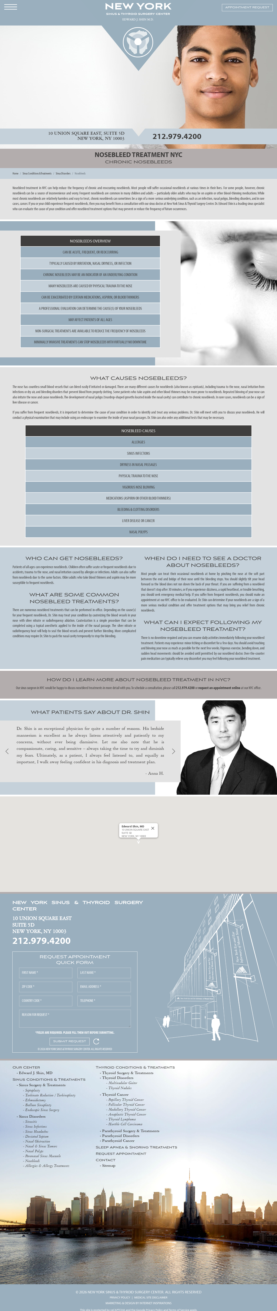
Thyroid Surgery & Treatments (127, 1072)
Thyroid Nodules (120, 1088)
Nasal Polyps (34, 1151)
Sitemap (109, 1165)
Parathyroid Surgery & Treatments (130, 1130)
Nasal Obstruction (37, 1141)
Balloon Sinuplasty (38, 1105)
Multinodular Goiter (123, 1082)
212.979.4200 (177, 136)
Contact (106, 1160)
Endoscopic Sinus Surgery (42, 1109)
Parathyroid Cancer (118, 1140)
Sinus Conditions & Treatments (37, 173)
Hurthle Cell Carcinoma (125, 1124)
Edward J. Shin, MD (36, 1072)
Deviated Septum (37, 1136)
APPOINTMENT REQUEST (247, 7)
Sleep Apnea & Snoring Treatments (136, 1148)
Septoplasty (32, 1090)
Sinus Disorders (63, 173)
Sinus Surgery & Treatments (42, 1084)
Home (15, 173)
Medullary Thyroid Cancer (127, 1109)
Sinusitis (31, 1121)
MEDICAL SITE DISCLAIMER (150, 1297)
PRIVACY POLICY (120, 1297)
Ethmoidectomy (35, 1100)
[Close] (153, 828)
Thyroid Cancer (115, 1094)
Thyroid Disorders (117, 1077)
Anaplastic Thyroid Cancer (127, 1114)
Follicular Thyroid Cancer (127, 1104)
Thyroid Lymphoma (122, 1119)
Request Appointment (121, 1154)
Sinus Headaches (36, 1131)
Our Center (26, 1068)
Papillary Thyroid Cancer (126, 1099)
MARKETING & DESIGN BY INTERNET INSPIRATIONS (138, 1303)
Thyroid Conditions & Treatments (135, 1068)
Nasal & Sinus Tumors (41, 1146)
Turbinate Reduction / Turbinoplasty (50, 1095)
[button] (138, 842)
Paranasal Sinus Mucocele (43, 1156)
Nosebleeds (32, 1160)
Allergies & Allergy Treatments (47, 1165)
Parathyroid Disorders (120, 1135)
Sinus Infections (36, 1126)
